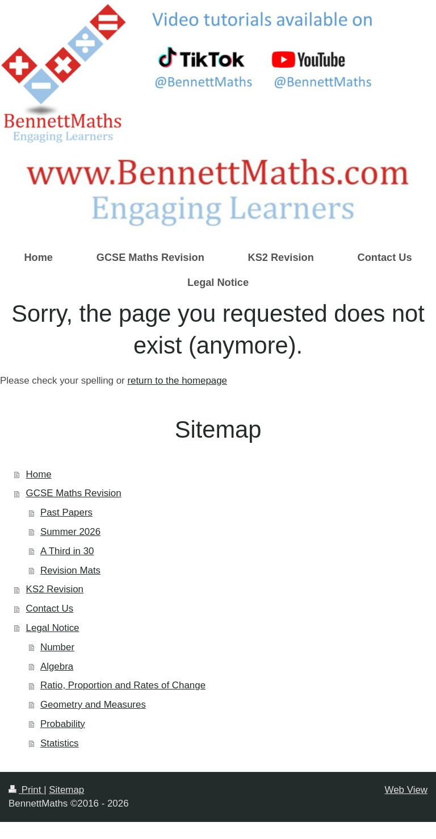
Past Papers (66, 512)
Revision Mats (70, 570)
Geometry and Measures (93, 704)
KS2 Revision (54, 589)
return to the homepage (177, 380)
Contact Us (50, 608)
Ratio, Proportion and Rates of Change (123, 685)
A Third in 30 (67, 551)
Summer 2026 (70, 531)
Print (26, 789)
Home (39, 474)
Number (57, 647)
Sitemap (66, 789)
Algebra (56, 666)
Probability (62, 723)
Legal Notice (52, 627)
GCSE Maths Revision (73, 493)
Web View (406, 789)
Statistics (59, 743)
